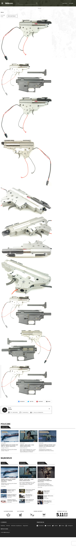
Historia (8, 536)
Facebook (40, 536)
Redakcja (3, 536)
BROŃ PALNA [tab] (22, 474)
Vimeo (61, 536)
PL (72, 3)
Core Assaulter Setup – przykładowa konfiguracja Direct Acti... (45, 491)
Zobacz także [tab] (5, 438)
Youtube (48, 536)
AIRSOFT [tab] (3, 474)
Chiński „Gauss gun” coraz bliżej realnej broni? (26, 491)
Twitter (55, 536)
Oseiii (2, 27)
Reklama (2, 8)
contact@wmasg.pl (5, 543)
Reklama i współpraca (16, 536)
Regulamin (25, 536)
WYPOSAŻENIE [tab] (41, 474)
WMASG (2, 23)
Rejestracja (61, 3)
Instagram (69, 536)
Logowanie (68, 3)
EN (74, 3)
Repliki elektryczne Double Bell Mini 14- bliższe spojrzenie (8, 491)
